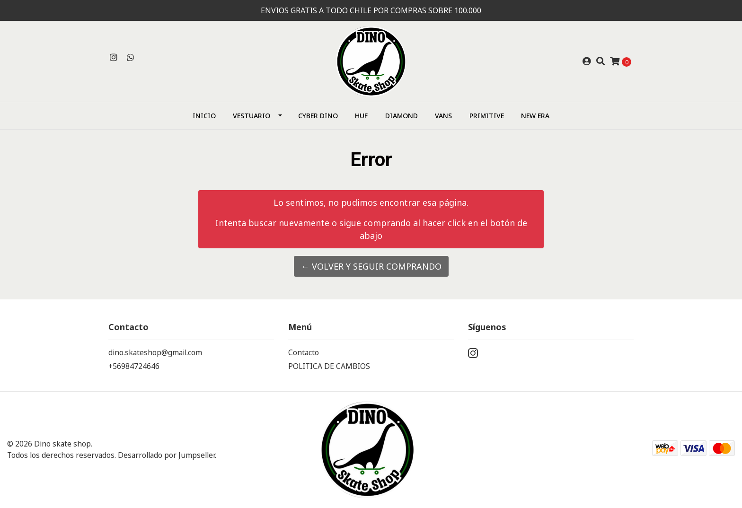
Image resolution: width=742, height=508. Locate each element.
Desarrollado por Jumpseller (166, 455)
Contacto (303, 352)
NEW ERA (535, 115)
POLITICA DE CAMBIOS (329, 366)
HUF (361, 115)
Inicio (204, 115)
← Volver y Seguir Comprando (371, 266)
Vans (443, 115)
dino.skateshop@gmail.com (155, 352)
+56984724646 (133, 366)
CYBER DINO (318, 115)
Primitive (486, 115)
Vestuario (251, 115)
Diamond (401, 115)
